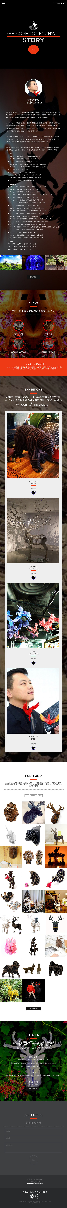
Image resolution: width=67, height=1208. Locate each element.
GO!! (33, 49)
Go (33, 1159)
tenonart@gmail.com (35, 1183)
